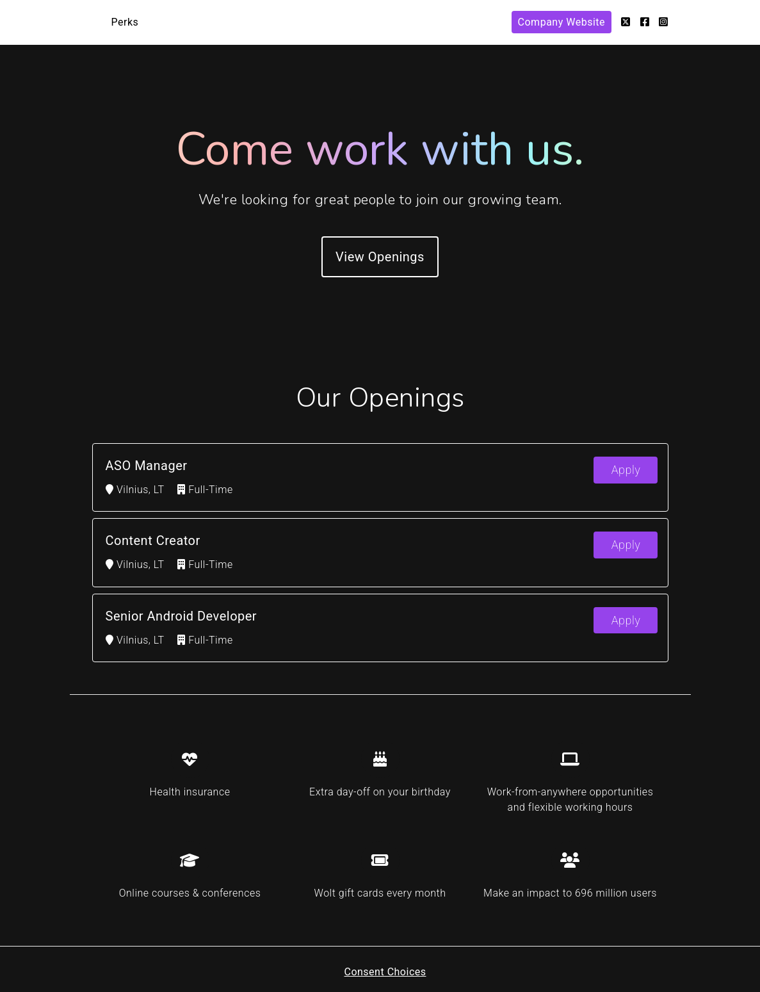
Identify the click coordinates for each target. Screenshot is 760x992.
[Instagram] (663, 22)
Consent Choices (385, 972)
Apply (626, 469)
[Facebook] (645, 22)
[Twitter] (626, 22)
